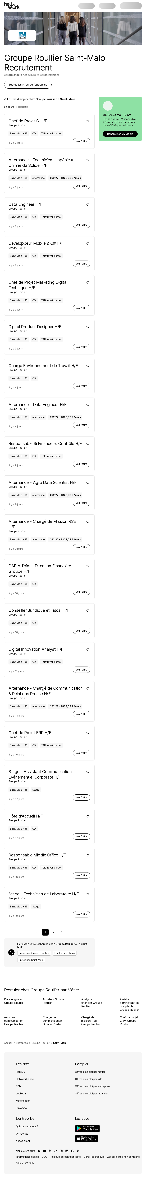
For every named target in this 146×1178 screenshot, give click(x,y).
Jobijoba (21, 1093)
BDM (18, 1086)
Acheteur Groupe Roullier (53, 1001)
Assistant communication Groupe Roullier (13, 1020)
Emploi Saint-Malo (64, 953)
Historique (22, 106)
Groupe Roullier (40, 1042)
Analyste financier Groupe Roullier (91, 1003)
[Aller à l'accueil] (12, 5)
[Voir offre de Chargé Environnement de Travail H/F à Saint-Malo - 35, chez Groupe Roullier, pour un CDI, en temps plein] (45, 367)
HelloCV (20, 1071)
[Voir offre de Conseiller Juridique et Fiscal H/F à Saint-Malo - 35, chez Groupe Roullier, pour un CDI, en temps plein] (45, 612)
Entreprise (22, 1042)
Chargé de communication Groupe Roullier (52, 1020)
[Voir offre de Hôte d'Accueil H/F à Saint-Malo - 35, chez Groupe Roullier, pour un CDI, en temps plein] (45, 817)
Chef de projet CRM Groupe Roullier (129, 1020)
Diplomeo (21, 1107)
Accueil (8, 1042)
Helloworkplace (25, 1079)
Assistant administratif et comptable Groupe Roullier (129, 1004)
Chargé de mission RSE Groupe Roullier (90, 1020)
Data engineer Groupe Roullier (13, 1001)
